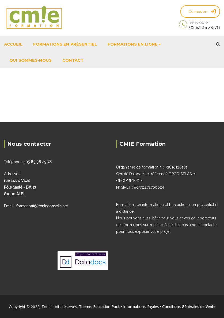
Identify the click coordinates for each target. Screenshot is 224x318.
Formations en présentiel (65, 44)
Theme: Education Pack (99, 306)
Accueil (13, 44)
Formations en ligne (133, 44)
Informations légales (141, 306)
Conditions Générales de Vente (188, 306)
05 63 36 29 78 (204, 27)
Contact (72, 60)
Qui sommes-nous (30, 60)
